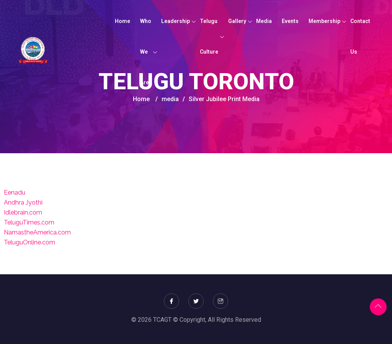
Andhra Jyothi (23, 202)
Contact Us (360, 36)
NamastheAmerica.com (37, 232)
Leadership (175, 21)
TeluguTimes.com (29, 222)
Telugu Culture (209, 36)
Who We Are (145, 51)
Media (264, 21)
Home (122, 21)
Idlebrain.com (23, 212)
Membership (324, 21)
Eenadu (14, 192)
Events (290, 21)
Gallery (237, 21)
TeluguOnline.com (29, 242)
